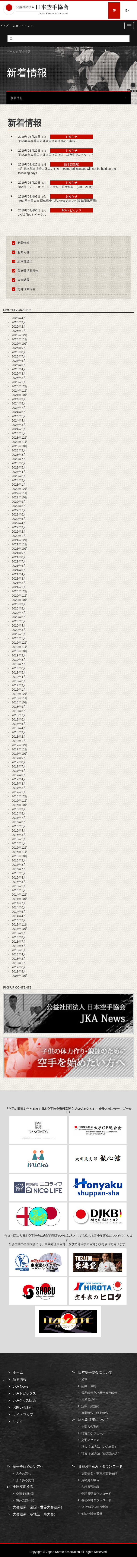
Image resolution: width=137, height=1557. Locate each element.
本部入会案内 (90, 1426)
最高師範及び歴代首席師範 (99, 1393)
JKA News (20, 1386)
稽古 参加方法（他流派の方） (102, 1453)
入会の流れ (23, 1473)
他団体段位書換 (91, 1513)
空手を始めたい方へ (28, 1466)
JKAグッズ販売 (24, 1400)
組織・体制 (88, 1386)
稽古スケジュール (93, 1433)
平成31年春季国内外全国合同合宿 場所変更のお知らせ (55, 155)
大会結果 (21, 279)
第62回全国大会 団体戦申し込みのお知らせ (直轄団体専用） (58, 200)
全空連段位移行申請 (94, 1507)
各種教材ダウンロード (96, 1500)
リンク (18, 1421)
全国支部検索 (23, 1486)
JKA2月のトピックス (32, 214)
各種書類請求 (90, 1487)
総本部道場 (22, 261)
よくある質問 (25, 1480)
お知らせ (21, 252)
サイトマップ (23, 1414)
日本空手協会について (95, 1372)
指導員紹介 (88, 1399)
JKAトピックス (24, 1393)
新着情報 (21, 243)
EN (127, 10)
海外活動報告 (24, 289)
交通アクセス (90, 1440)
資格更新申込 (90, 1480)
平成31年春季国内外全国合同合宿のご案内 (46, 141)
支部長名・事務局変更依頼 (99, 1473)
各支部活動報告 (25, 270)
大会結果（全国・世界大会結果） (38, 1507)
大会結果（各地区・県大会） (35, 1514)
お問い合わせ (23, 1407)
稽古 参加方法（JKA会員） (99, 1447)
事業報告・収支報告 (94, 1413)
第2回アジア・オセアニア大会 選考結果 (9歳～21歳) (56, 187)
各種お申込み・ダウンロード (100, 1466)
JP (114, 10)
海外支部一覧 (25, 1500)
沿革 (84, 1379)
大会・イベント (23, 25)
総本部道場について (93, 1419)
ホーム (10, 51)
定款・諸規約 (90, 1406)
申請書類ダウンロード (96, 1493)
